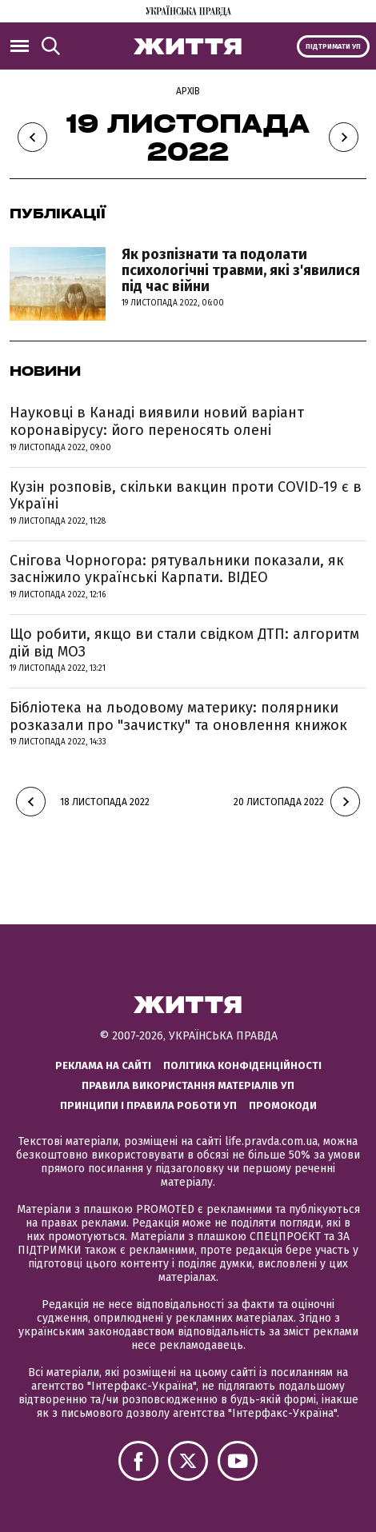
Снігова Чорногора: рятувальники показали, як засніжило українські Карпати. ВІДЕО (177, 569)
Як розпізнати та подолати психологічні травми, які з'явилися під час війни (241, 270)
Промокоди (283, 1105)
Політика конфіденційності (242, 1065)
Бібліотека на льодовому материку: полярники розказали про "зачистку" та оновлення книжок (178, 716)
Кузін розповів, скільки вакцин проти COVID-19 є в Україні (186, 495)
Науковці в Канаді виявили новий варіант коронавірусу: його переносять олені (157, 421)
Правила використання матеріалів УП (188, 1085)
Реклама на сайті (103, 1065)
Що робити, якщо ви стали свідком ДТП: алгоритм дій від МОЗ (184, 642)
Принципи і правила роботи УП (148, 1105)
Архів (188, 91)
